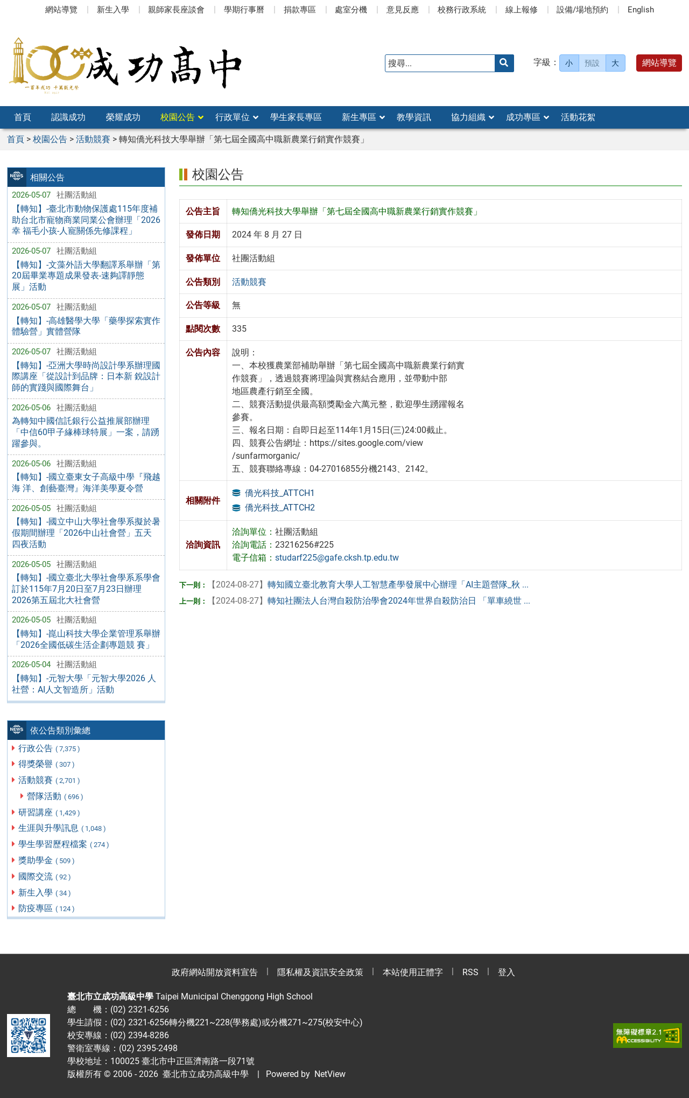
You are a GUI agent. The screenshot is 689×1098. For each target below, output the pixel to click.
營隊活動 (56, 796)
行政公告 (49, 748)
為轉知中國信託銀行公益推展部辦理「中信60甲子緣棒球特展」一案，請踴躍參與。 (85, 432)
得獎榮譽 (47, 764)
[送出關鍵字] (504, 63)
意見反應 (402, 10)
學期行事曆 (244, 10)
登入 (506, 972)
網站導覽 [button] (659, 63)
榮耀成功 (123, 117)
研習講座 (49, 812)
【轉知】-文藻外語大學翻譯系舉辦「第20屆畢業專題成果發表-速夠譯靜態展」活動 (86, 276)
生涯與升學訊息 (62, 828)
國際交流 (45, 876)
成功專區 (523, 117)
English (641, 10)
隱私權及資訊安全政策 (320, 972)
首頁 (22, 117)
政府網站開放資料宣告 (215, 972)
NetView (330, 1074)
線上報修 (521, 10)
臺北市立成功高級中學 (203, 1074)
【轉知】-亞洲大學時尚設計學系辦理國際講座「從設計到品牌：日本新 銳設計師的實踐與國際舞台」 (86, 376)
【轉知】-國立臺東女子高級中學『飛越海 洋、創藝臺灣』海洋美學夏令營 (86, 482)
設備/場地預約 (582, 10)
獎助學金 (47, 860)
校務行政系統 (462, 10)
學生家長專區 (296, 117)
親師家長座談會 (176, 10)
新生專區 (359, 117)
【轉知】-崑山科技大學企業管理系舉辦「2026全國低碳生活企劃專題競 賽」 (86, 639)
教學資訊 (414, 117)
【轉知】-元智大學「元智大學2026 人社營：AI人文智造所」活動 (84, 684)
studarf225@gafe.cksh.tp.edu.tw (337, 558)
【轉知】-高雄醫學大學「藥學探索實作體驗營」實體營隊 (86, 326)
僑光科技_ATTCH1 (280, 493)
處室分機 (351, 10)
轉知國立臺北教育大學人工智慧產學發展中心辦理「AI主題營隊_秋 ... (368, 584)
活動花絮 (578, 117)
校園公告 (177, 117)
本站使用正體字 (413, 972)
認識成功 (68, 117)
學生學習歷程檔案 (64, 844)
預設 (592, 63)
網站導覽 (61, 10)
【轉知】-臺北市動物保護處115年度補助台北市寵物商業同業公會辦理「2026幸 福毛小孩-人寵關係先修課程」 (86, 220)
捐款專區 (300, 10)
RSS (470, 972)
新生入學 (113, 10)
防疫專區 (47, 908)
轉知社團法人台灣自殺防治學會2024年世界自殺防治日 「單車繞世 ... (368, 601)
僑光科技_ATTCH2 (280, 507)
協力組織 (468, 117)
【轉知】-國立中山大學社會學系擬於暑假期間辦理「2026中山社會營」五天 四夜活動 (86, 532)
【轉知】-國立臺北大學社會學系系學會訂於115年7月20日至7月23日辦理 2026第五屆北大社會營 (86, 588)
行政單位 (232, 117)
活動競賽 (49, 780)
